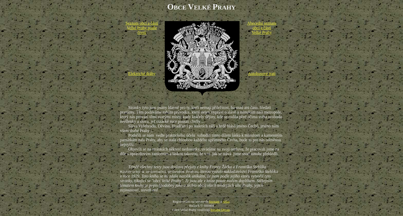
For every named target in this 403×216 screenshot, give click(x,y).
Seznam (214, 201)
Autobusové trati (262, 73)
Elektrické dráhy (141, 73)
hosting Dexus (220, 210)
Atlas (226, 201)
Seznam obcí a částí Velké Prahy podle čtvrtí (142, 28)
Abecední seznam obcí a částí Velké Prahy (261, 28)
